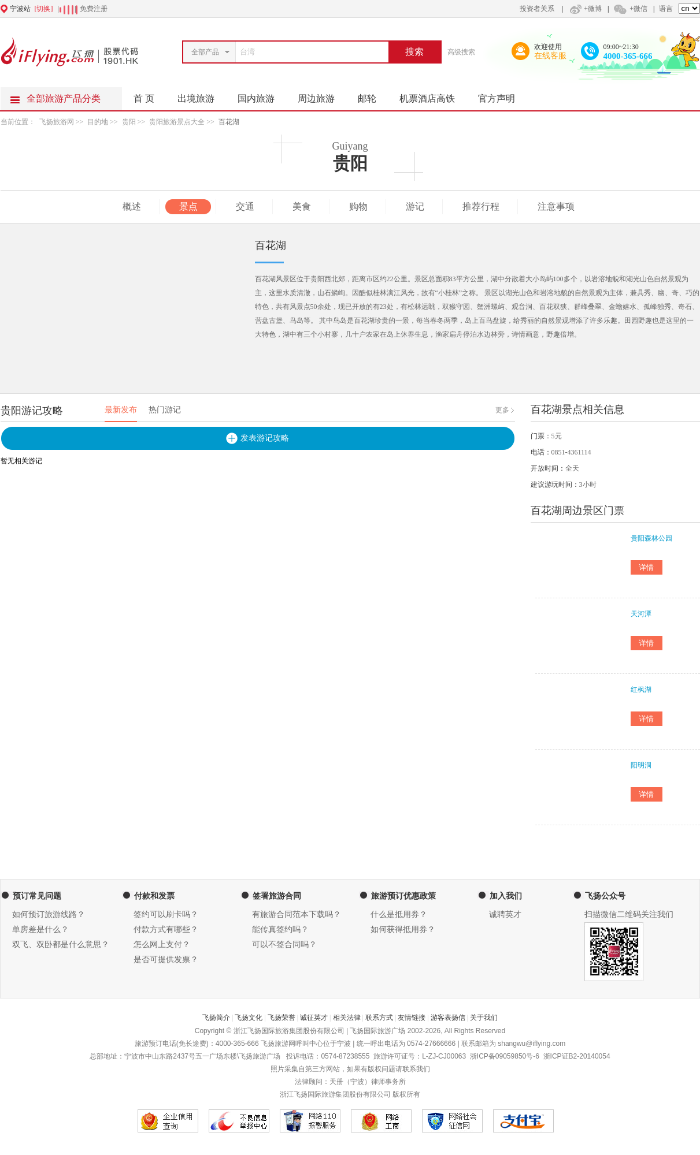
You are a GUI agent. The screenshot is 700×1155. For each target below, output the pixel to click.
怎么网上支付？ (162, 944)
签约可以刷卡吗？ (166, 914)
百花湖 (228, 122)
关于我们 (484, 1018)
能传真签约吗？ (280, 929)
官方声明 (502, 95)
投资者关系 (537, 9)
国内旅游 (262, 95)
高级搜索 (461, 52)
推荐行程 (480, 206)
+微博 (584, 9)
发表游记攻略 (264, 438)
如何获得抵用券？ (403, 929)
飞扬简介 (216, 1018)
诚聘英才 (505, 914)
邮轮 (373, 95)
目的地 (97, 122)
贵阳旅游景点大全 (177, 122)
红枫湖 (641, 689)
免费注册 (94, 9)
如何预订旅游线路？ (48, 914)
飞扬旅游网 (56, 122)
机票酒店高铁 (432, 95)
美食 (301, 206)
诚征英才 (314, 1018)
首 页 (144, 98)
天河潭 (641, 614)
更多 (502, 410)
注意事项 (556, 206)
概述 (132, 206)
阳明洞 (641, 765)
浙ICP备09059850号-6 (504, 1056)
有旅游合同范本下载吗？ (296, 914)
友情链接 (411, 1018)
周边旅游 (322, 95)
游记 (415, 206)
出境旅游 (201, 95)
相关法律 (347, 1018)
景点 (188, 206)
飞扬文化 (248, 1018)
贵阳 (129, 122)
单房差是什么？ (40, 929)
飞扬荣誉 (281, 1018)
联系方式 (379, 1018)
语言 (666, 9)
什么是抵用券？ (399, 914)
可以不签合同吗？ (284, 944)
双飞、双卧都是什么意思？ (60, 944)
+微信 (630, 9)
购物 (358, 206)
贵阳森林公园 (651, 538)
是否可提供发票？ (166, 959)
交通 (245, 206)
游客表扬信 (448, 1018)
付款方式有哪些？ (166, 929)
